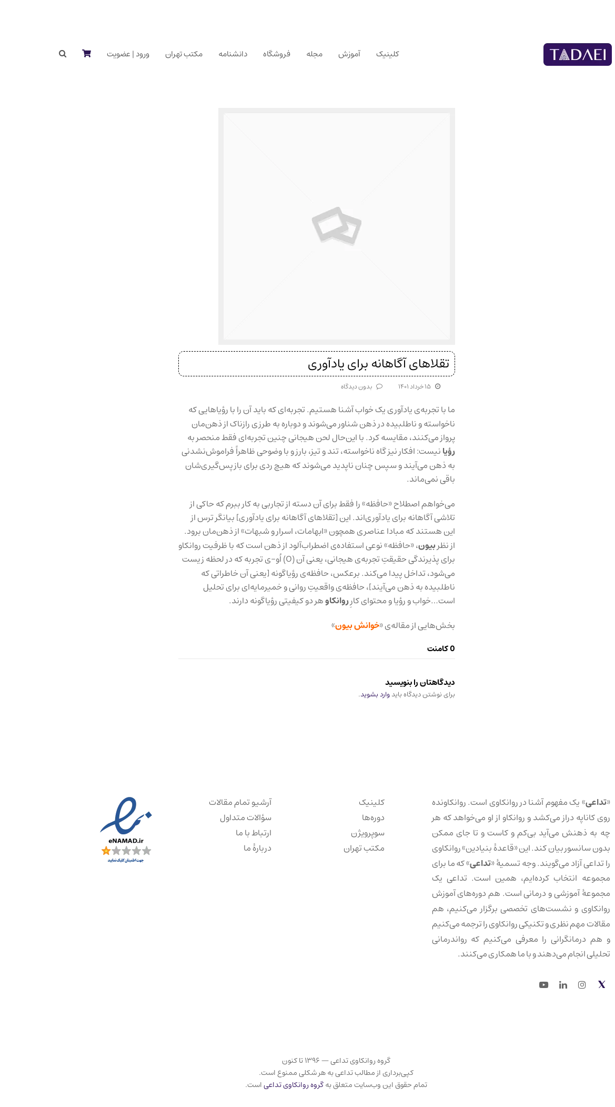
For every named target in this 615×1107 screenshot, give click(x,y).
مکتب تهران (335, 848)
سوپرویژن (339, 832)
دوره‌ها (345, 817)
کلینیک (343, 802)
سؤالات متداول (217, 817)
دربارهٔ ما (229, 848)
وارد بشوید (346, 695)
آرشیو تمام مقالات (211, 802)
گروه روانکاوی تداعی (265, 1085)
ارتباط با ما (225, 832)
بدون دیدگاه (328, 386)
